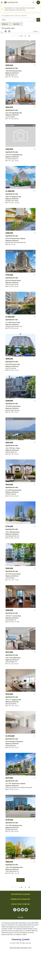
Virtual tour (24, 61)
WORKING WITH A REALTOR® (20, 899)
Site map (20, 917)
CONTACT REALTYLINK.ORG (20, 904)
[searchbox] (19, 16)
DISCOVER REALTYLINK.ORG (20, 894)
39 (32, 61)
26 (32, 103)
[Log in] (38, 2)
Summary (9, 31)
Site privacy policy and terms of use (20, 948)
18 (32, 312)
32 (32, 815)
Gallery (2, 31)
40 (32, 438)
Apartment (16, 24)
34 (32, 647)
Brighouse (5, 24)
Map (5, 31)
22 (32, 270)
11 (32, 564)
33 (32, 480)
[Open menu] (1, 2)
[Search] (33, 2)
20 (32, 354)
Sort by (35, 31)
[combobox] (20, 15)
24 (32, 689)
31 (32, 186)
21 (32, 396)
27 (32, 522)
